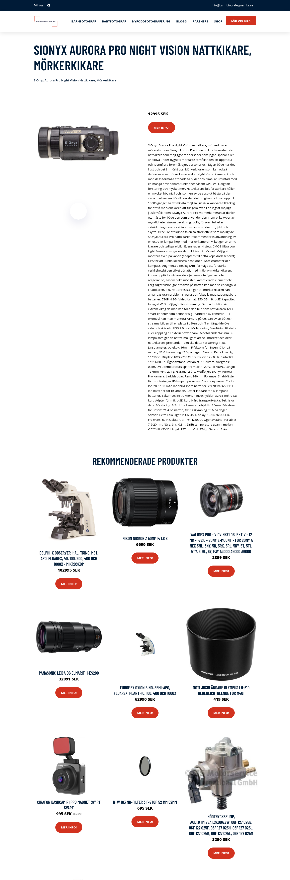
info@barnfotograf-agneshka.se (232, 5)
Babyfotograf (114, 21)
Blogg (181, 21)
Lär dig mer (241, 20)
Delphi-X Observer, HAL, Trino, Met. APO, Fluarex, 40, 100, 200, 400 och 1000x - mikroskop (68, 558)
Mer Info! (162, 128)
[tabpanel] (78, 137)
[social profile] (49, 5)
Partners (200, 21)
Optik (183, 97)
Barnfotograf (83, 21)
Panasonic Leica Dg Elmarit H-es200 (69, 672)
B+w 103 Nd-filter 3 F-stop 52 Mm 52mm (145, 802)
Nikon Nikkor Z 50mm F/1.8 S (145, 538)
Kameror (172, 97)
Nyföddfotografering (151, 21)
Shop (218, 21)
